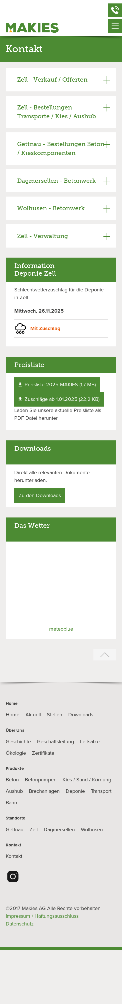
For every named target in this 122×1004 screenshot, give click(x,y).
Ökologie (16, 753)
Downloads (80, 714)
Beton (12, 779)
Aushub (14, 791)
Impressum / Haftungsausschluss (42, 916)
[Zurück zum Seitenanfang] (104, 655)
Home (12, 714)
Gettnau (14, 829)
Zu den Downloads (40, 495)
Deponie (75, 791)
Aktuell (33, 714)
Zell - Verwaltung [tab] (42, 236)
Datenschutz (20, 924)
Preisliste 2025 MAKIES (57, 384)
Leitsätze (90, 741)
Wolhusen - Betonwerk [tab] (51, 208)
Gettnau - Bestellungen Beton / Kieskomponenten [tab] (60, 148)
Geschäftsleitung (55, 741)
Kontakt (14, 856)
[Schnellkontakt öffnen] (115, 10)
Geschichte (18, 741)
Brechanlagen (44, 791)
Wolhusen (92, 829)
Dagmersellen (59, 829)
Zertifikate (43, 753)
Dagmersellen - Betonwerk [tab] (56, 180)
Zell (33, 829)
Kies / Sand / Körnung (87, 779)
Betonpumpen (41, 779)
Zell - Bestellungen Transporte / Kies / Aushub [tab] (56, 112)
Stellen (54, 714)
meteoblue (61, 629)
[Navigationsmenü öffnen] (115, 26)
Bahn (11, 802)
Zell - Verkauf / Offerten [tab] (52, 79)
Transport (101, 791)
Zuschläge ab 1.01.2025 (59, 399)
